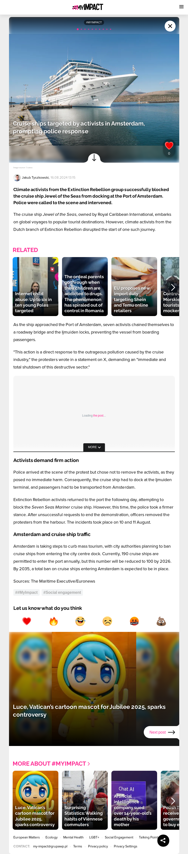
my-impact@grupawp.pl (50, 846)
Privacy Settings (125, 846)
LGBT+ (94, 837)
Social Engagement (119, 837)
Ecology (51, 837)
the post (98, 415)
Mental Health (73, 837)
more (92, 447)
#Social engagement (62, 592)
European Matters (26, 837)
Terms (77, 846)
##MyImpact (26, 592)
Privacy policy (98, 846)
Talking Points (149, 837)
